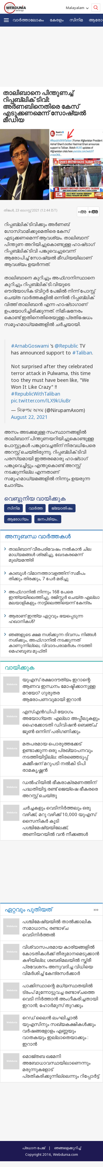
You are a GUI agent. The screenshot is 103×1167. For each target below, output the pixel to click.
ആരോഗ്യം (18, 519)
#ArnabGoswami (30, 345)
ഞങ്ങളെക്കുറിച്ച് (67, 1147)
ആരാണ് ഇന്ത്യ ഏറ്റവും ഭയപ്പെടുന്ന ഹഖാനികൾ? (46, 618)
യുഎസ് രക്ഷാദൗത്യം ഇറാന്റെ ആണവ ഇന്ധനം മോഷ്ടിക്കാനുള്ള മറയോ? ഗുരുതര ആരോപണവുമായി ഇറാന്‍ (58, 689)
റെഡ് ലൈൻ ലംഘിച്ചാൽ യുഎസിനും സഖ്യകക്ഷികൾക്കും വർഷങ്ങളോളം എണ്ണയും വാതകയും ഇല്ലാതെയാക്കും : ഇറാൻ (59, 1030)
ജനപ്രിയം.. (47, 519)
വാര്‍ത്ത (36, 508)
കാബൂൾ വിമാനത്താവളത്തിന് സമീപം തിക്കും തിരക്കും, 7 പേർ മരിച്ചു (47, 576)
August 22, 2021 (29, 417)
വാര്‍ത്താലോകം (28, 19)
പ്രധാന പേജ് (33, 1147)
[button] (6, 20)
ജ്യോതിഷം (62, 508)
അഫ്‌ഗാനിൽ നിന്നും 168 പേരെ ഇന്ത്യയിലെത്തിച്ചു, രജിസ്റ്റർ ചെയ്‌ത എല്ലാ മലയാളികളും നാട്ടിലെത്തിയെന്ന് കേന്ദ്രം (54, 597)
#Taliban (82, 352)
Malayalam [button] (76, 7)
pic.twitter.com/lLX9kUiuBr (41, 400)
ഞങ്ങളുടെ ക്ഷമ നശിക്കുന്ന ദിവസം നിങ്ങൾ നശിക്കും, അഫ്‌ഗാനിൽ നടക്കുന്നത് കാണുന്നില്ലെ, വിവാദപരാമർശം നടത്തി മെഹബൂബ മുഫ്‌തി (52, 642)
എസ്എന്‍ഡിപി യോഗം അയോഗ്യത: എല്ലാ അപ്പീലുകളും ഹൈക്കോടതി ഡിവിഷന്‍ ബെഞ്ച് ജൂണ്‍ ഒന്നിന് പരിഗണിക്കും (60, 721)
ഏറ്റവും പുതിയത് (28, 909)
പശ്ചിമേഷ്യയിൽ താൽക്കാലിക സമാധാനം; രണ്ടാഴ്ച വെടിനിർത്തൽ (56, 928)
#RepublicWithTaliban (35, 393)
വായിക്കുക (19, 667)
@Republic (66, 345)
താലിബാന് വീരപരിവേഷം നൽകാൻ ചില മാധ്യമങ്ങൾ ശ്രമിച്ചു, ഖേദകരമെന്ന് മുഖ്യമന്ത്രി (50, 554)
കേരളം (56, 19)
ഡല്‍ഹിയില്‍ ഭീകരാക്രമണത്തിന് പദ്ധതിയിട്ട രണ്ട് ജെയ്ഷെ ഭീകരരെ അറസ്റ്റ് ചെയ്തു (60, 789)
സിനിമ (76, 19)
